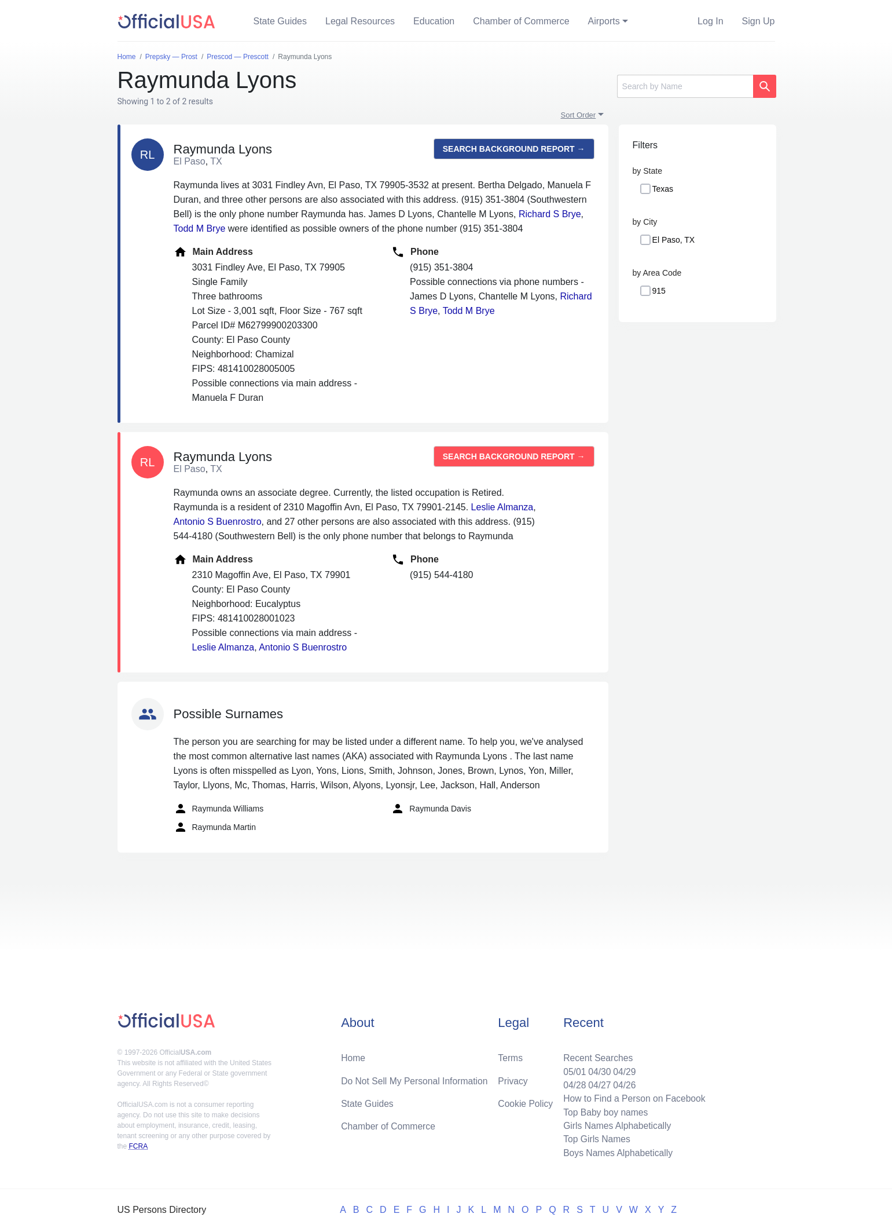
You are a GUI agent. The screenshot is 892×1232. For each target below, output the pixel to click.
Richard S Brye (550, 214)
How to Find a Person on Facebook (633, 1097)
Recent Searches (596, 1055)
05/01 (571, 1069)
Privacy (512, 1078)
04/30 (597, 1069)
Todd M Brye (200, 228)
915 (659, 291)
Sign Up (758, 21)
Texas (663, 189)
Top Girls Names (594, 1138)
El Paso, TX (673, 240)
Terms (510, 1055)
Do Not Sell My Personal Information (416, 1078)
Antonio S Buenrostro (218, 522)
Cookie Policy (525, 1101)
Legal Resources (360, 21)
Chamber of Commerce (521, 21)
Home (353, 1055)
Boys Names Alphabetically (616, 1152)
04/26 (622, 1083)
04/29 (622, 1069)
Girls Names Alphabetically (615, 1124)
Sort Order (578, 115)
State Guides (280, 21)
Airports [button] (604, 21)
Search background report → (514, 148)
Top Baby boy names (603, 1111)
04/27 (597, 1083)
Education (433, 21)
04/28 (571, 1083)
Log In (710, 21)
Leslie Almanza (502, 507)
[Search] (685, 86)
